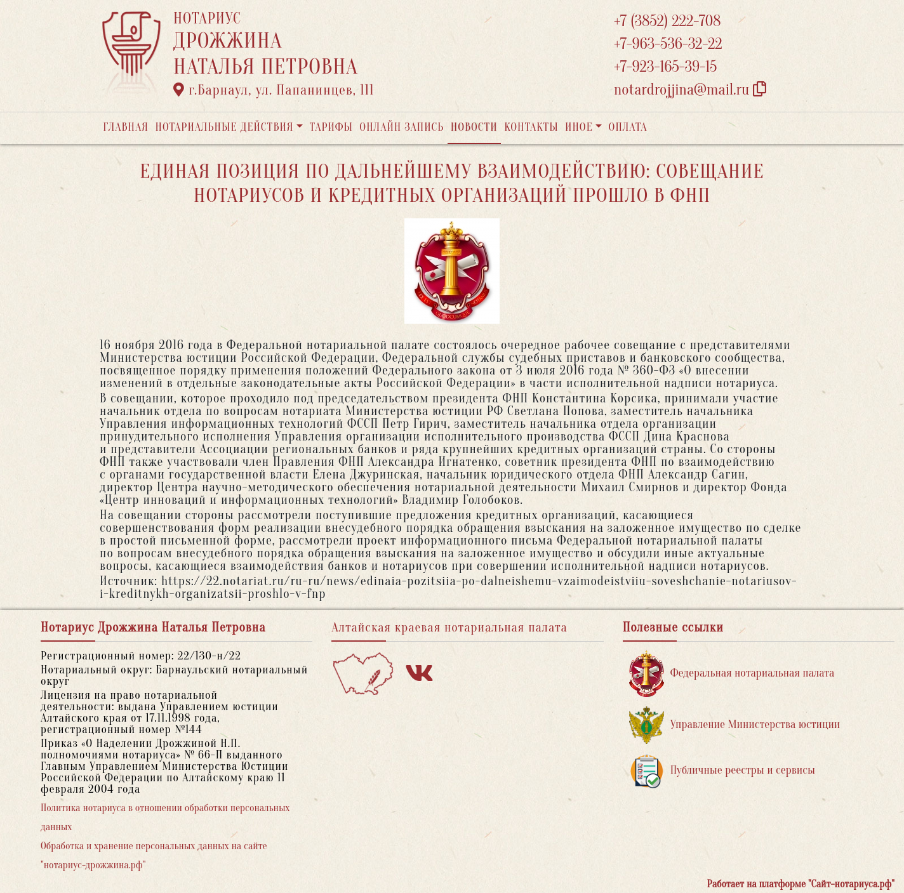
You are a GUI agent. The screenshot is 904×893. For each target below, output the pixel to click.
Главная (126, 127)
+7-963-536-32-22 (668, 44)
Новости (474, 127)
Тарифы (331, 127)
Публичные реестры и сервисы (722, 770)
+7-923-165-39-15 (665, 67)
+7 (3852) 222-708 (667, 21)
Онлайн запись (401, 127)
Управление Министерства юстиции (735, 725)
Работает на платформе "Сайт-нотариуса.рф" (800, 884)
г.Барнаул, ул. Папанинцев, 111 (273, 90)
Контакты (531, 127)
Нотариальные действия (224, 127)
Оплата (628, 127)
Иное (579, 127)
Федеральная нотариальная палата (732, 674)
